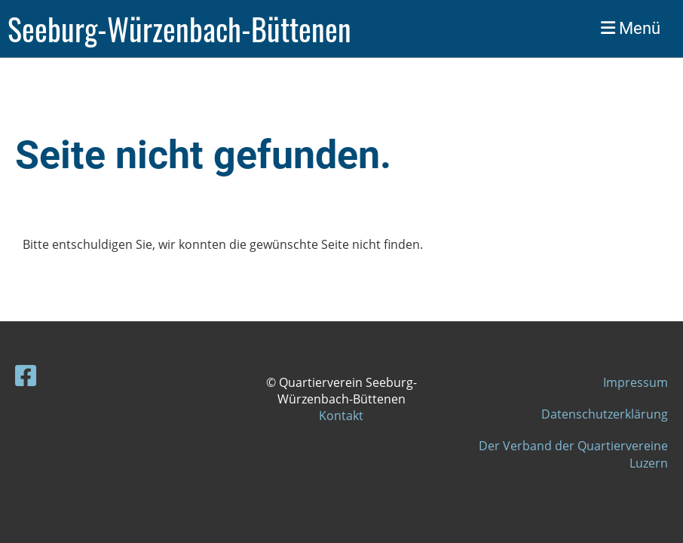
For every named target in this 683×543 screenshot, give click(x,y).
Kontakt (341, 415)
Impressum (635, 382)
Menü (630, 28)
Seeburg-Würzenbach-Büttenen (179, 29)
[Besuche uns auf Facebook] (25, 375)
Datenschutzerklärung (604, 414)
